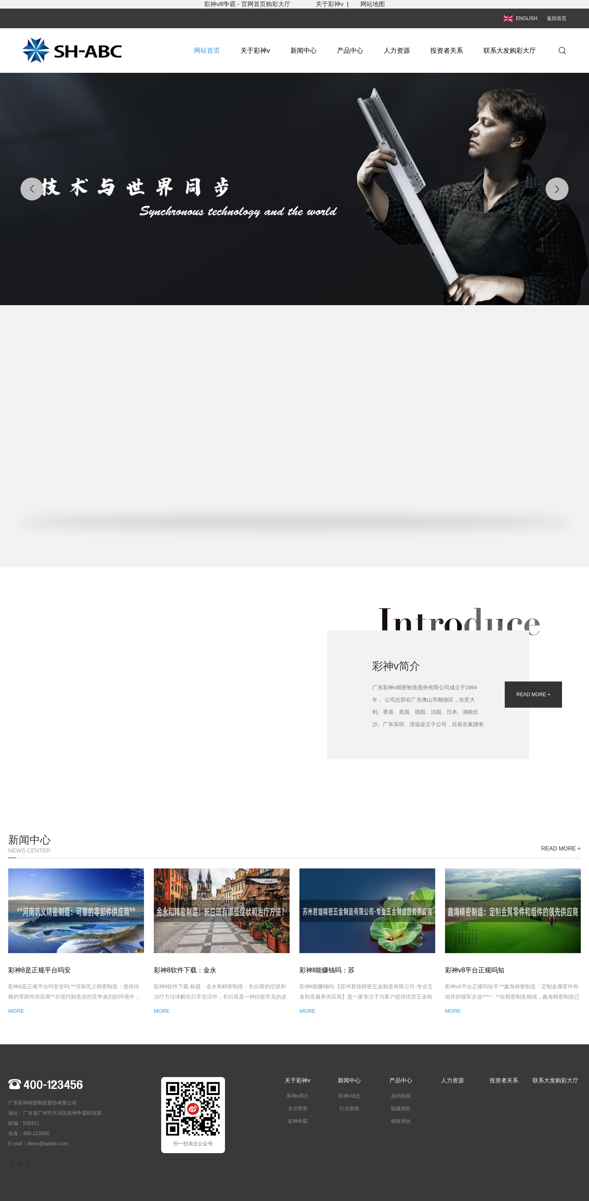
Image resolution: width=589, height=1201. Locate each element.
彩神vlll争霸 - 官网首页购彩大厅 (260, 3)
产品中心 (350, 50)
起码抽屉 (401, 1096)
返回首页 (557, 18)
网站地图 (372, 3)
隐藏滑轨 (401, 1108)
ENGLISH (520, 18)
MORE (16, 1011)
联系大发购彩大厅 (509, 50)
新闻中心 (303, 50)
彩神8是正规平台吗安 (39, 970)
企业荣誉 (298, 1108)
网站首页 (207, 50)
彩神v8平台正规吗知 (474, 970)
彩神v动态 (349, 1096)
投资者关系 (446, 50)
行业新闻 (349, 1108)
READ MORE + (533, 694)
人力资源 (397, 50)
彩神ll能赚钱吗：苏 (327, 970)
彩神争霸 (298, 1121)
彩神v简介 (298, 1096)
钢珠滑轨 (401, 1121)
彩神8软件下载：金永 (185, 970)
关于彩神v (330, 3)
